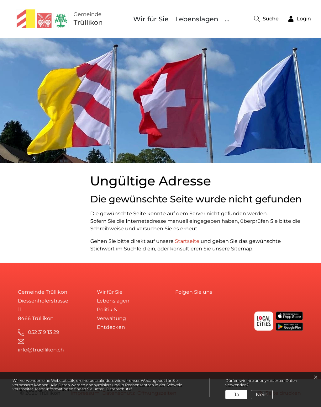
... (227, 19)
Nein (262, 395)
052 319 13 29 (43, 332)
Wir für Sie (151, 19)
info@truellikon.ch (41, 350)
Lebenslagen (196, 19)
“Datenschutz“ (118, 389)
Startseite (187, 241)
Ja (236, 395)
